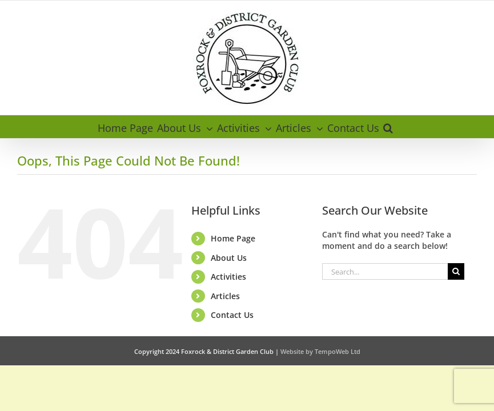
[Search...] (384, 271)
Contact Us (232, 314)
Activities (228, 276)
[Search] (456, 271)
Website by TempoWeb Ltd (320, 351)
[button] (388, 126)
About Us (229, 257)
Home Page (233, 238)
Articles (225, 296)
